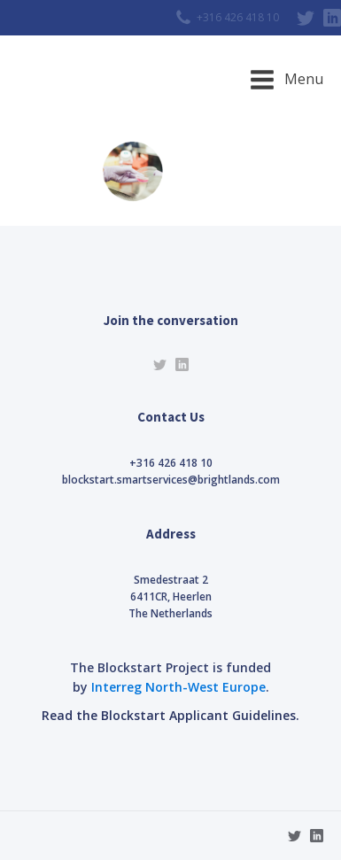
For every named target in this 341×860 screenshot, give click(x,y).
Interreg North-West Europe (178, 686)
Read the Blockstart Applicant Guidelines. (170, 715)
